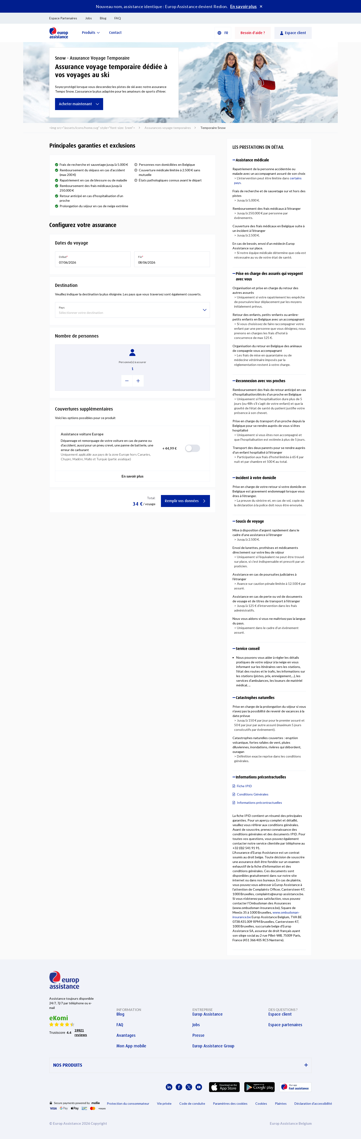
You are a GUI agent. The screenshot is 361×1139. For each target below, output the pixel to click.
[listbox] (132, 310)
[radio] (192, 448)
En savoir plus (243, 6)
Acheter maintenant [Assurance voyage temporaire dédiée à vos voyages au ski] (79, 104)
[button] (223, 33)
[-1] (127, 381)
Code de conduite (192, 1103)
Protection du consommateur (128, 1103)
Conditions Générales (252, 794)
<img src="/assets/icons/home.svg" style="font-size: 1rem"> (92, 128)
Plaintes (281, 1103)
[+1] (138, 381)
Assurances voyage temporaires (168, 128)
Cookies (261, 1103)
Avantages (126, 1035)
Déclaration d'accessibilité (313, 1103)
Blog (103, 18)
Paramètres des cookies (230, 1103)
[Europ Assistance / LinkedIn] (169, 1087)
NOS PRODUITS (180, 1065)
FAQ (117, 18)
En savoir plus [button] (132, 476)
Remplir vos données (185, 501)
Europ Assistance (207, 1014)
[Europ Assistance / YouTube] (198, 1087)
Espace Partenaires (63, 18)
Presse (198, 1035)
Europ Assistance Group (213, 1046)
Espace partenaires (285, 1024)
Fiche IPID (244, 786)
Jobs (88, 18)
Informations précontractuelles (259, 802)
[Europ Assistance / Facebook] (179, 1087)
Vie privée (164, 1103)
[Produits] (91, 32)
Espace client (280, 1014)
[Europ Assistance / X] (189, 1087)
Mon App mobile (131, 1046)
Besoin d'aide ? (253, 33)
